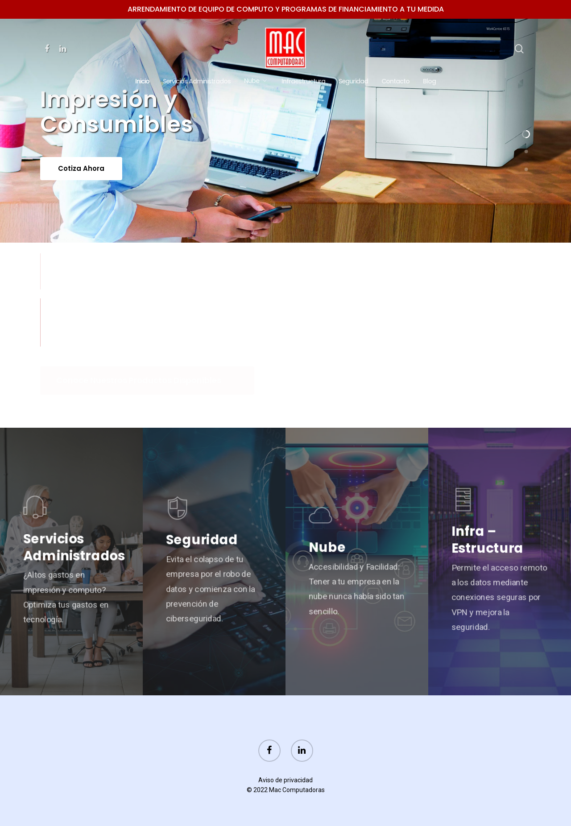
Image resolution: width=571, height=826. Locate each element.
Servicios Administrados (197, 82)
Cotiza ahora (81, 184)
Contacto (395, 82)
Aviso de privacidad (285, 780)
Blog (429, 82)
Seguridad (353, 82)
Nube (255, 81)
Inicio (142, 82)
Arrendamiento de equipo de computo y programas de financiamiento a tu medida (286, 9)
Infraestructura (303, 82)
